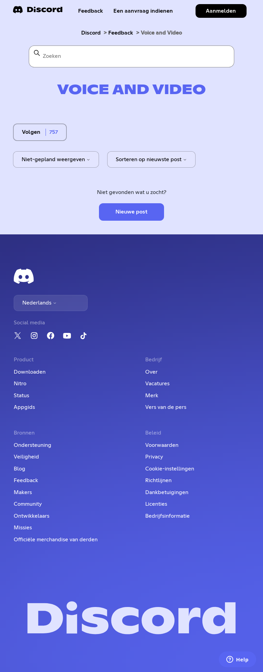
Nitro (20, 383)
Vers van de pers (165, 407)
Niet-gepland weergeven (56, 159)
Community (28, 504)
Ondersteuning (32, 445)
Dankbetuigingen (166, 492)
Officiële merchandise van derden (56, 539)
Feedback (90, 11)
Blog (19, 468)
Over (151, 372)
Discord (91, 33)
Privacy (154, 457)
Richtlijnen (158, 480)
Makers (23, 492)
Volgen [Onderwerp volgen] (31, 132)
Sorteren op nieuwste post (151, 159)
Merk (151, 395)
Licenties (156, 504)
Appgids (24, 407)
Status (21, 395)
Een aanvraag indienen (143, 11)
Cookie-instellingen (169, 468)
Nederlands (39, 303)
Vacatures (157, 383)
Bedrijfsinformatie (167, 516)
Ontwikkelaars (31, 516)
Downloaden (30, 372)
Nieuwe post (131, 212)
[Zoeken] (131, 56)
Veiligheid (26, 457)
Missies (23, 527)
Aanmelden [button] (221, 11)
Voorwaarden (161, 445)
